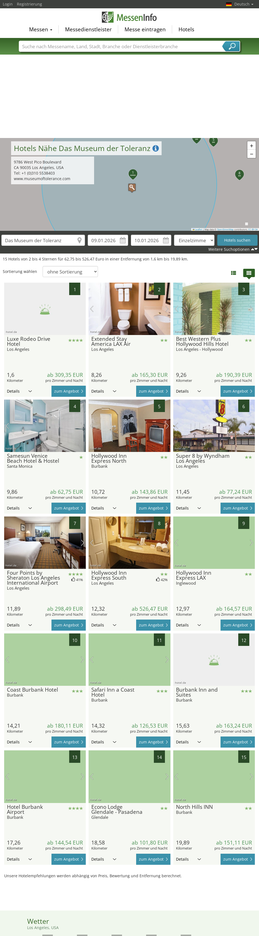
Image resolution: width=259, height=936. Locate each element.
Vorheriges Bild (92, 309)
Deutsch (243, 4)
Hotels (186, 29)
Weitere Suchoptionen (229, 249)
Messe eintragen (145, 29)
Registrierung (29, 4)
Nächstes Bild (167, 309)
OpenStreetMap (225, 229)
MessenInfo (129, 17)
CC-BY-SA (253, 229)
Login (8, 4)
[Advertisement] (129, 96)
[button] (129, 184)
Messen (40, 29)
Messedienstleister (88, 29)
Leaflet (198, 229)
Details (19, 391)
